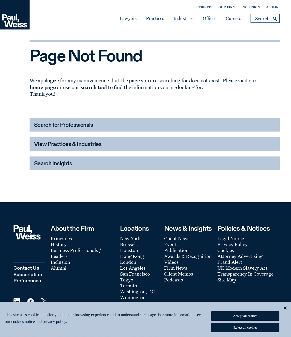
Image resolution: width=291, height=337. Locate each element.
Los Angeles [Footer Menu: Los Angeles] (133, 268)
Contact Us (26, 268)
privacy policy (54, 321)
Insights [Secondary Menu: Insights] (204, 7)
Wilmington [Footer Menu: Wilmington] (133, 297)
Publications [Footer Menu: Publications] (177, 250)
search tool (93, 87)
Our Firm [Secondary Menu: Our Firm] (227, 7)
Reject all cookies (245, 327)
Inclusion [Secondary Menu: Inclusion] (250, 7)
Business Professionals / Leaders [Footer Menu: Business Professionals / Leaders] (76, 253)
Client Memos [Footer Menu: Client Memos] (178, 274)
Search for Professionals (63, 125)
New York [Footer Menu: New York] (130, 238)
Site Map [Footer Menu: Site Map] (226, 279)
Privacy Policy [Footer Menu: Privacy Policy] (232, 244)
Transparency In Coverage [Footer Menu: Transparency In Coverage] (245, 274)
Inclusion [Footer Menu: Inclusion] (60, 262)
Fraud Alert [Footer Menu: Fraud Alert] (229, 262)
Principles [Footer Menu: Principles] (61, 238)
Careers (233, 18)
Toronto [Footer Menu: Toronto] (128, 285)
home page (43, 87)
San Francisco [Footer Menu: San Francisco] (135, 274)
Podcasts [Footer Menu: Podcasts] (173, 279)
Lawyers (128, 18)
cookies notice (23, 321)
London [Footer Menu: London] (128, 262)
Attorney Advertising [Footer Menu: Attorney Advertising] (240, 256)
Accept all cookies (245, 316)
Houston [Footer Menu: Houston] (129, 250)
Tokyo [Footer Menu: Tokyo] (126, 279)
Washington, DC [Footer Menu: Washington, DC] (137, 291)
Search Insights (53, 164)
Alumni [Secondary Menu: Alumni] (273, 7)
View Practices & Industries (68, 144)
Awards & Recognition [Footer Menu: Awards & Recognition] (188, 256)
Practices (155, 18)
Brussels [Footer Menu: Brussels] (129, 244)
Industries (183, 18)
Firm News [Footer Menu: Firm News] (175, 268)
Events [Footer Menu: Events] (171, 244)
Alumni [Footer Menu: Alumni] (58, 268)
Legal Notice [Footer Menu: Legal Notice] (230, 238)
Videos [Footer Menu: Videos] (171, 262)
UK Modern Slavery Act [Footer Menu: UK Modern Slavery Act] (242, 268)
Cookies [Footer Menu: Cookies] (225, 250)
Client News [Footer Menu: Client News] (176, 238)
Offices (209, 18)
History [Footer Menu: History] (59, 244)
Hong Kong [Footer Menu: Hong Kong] (132, 256)
